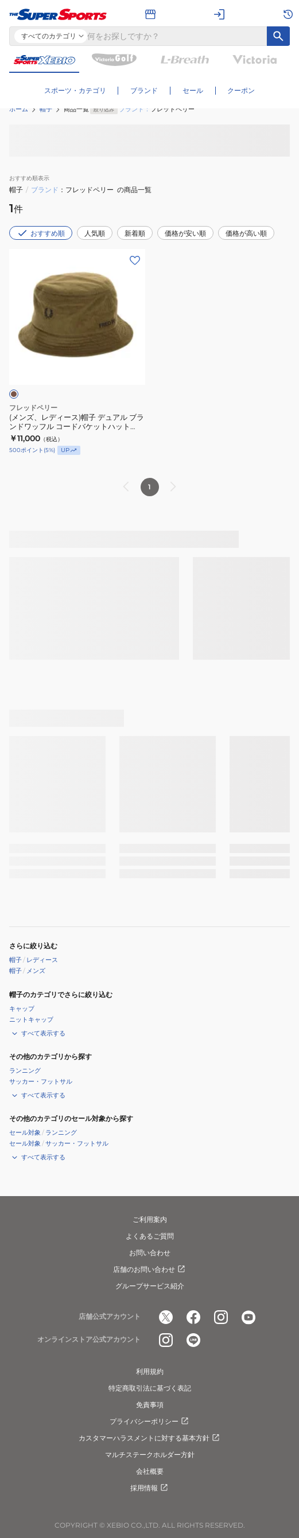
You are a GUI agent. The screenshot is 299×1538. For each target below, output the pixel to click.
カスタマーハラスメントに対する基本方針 (150, 1438)
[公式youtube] (248, 1317)
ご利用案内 (150, 1219)
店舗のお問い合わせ (150, 1269)
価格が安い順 (185, 233)
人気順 (94, 233)
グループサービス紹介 (149, 1286)
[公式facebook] (193, 1317)
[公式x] (166, 1317)
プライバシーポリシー (150, 1421)
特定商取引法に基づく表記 (149, 1388)
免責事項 (150, 1404)
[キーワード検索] (278, 36)
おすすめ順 (41, 233)
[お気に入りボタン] (135, 260)
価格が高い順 (246, 233)
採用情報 (149, 1488)
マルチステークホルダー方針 (150, 1454)
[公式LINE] (193, 1340)
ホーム (18, 109)
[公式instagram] (221, 1317)
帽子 (46, 109)
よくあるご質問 (150, 1236)
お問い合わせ (149, 1252)
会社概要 (150, 1471)
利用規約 (150, 1371)
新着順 (135, 233)
